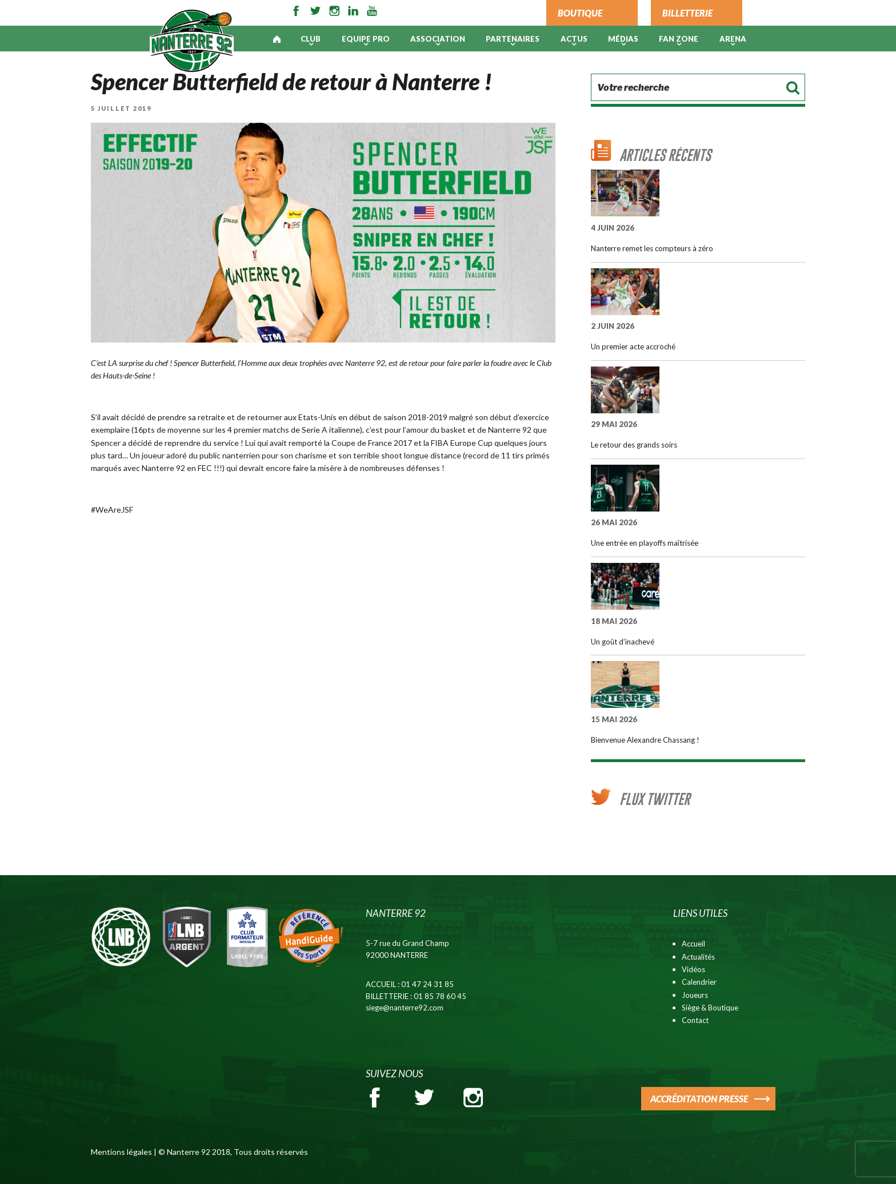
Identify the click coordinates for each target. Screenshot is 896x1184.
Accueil (693, 943)
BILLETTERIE (687, 12)
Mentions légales (121, 1152)
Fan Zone (678, 38)
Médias (623, 38)
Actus (574, 38)
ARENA (732, 38)
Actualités (698, 956)
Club (311, 38)
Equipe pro (366, 38)
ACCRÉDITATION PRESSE (699, 1098)
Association (437, 38)
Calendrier (699, 981)
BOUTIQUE (580, 12)
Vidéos (693, 969)
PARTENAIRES (512, 38)
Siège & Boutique (710, 1007)
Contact (695, 1020)
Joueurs (695, 995)
